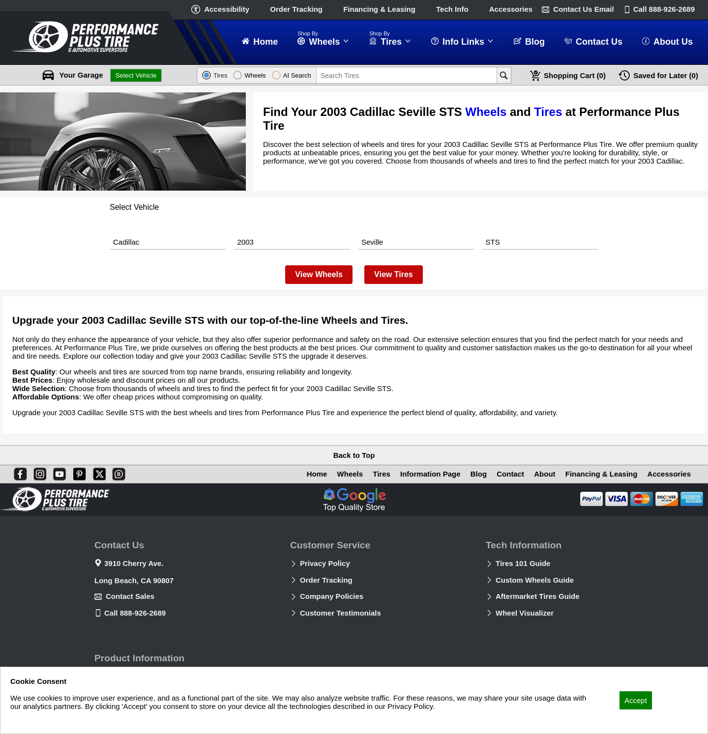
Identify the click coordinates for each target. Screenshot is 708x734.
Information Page (430, 474)
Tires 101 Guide (523, 563)
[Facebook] (18, 472)
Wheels (485, 111)
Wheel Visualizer (525, 613)
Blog (479, 474)
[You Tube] (57, 472)
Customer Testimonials (340, 613)
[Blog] (117, 472)
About (544, 474)
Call (664, 9)
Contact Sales (130, 596)
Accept (635, 700)
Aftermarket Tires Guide (538, 596)
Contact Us (583, 9)
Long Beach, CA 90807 (134, 580)
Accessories (510, 9)
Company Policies (331, 596)
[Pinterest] (77, 472)
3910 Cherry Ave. (134, 563)
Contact (510, 474)
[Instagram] (37, 472)
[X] (97, 472)
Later (665, 75)
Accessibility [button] (226, 9)
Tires (548, 111)
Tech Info (452, 9)
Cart (575, 75)
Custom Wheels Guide (535, 580)
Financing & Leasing (379, 9)
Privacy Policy (325, 563)
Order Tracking (296, 9)
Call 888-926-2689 (135, 613)
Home (317, 474)
